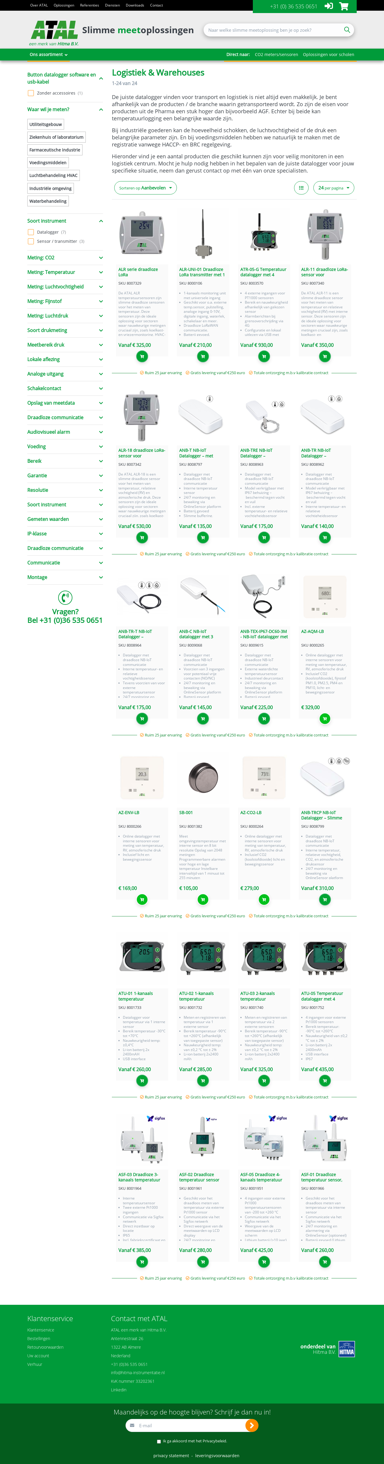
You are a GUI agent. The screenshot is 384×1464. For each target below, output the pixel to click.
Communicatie (43, 562)
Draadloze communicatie (55, 417)
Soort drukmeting (47, 330)
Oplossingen (64, 5)
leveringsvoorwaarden (217, 1455)
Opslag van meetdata (51, 403)
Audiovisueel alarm (48, 432)
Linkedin (118, 1390)
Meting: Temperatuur (51, 272)
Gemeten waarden (48, 519)
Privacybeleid (214, 1441)
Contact (156, 5)
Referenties (89, 5)
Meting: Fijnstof (44, 301)
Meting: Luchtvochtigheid (55, 286)
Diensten (112, 5)
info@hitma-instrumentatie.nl (138, 1372)
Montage (37, 577)
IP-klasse (37, 533)
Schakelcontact (44, 388)
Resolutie (37, 490)
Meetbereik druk (45, 345)
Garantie (37, 475)
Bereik (34, 461)
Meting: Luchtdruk (47, 315)
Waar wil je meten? (48, 109)
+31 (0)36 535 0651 (71, 620)
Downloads (135, 5)
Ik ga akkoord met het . (195, 1441)
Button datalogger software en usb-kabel (61, 78)
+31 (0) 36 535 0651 (294, 6)
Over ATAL (39, 5)
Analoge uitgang (45, 374)
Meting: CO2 (40, 257)
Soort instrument (46, 221)
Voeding (36, 446)
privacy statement (171, 1455)
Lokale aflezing (43, 359)
